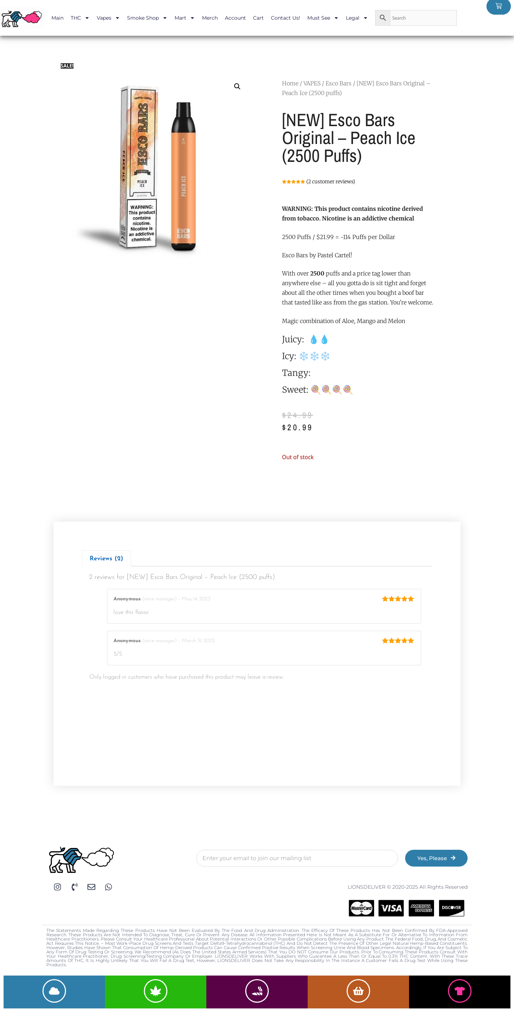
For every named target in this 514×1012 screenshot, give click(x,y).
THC (80, 18)
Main (57, 18)
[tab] (106, 558)
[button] (237, 86)
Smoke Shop (147, 18)
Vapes (108, 18)
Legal (357, 18)
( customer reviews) (330, 181)
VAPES (312, 83)
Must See (323, 18)
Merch (210, 18)
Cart (258, 18)
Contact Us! (285, 18)
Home (290, 83)
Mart (185, 18)
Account (235, 18)
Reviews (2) (106, 559)
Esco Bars (339, 83)
